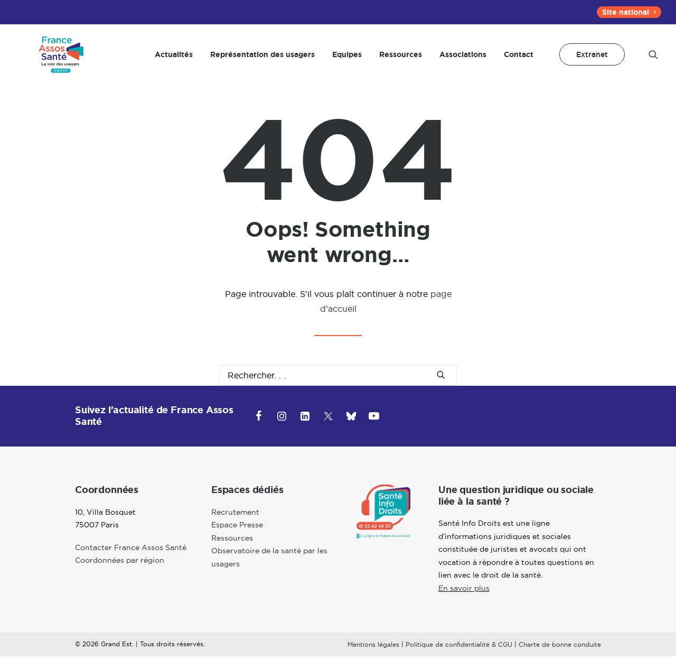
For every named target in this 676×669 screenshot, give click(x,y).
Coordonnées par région (119, 573)
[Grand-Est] (57, 60)
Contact (518, 61)
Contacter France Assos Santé (130, 560)
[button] (653, 60)
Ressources (400, 61)
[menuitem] (629, 12)
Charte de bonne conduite (560, 657)
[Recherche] (338, 387)
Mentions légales (373, 657)
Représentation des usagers (262, 61)
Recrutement (235, 525)
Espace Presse (237, 538)
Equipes (347, 61)
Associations (462, 61)
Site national (629, 12)
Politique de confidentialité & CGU (459, 657)
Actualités (174, 61)
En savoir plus (464, 601)
